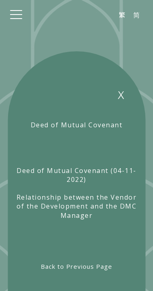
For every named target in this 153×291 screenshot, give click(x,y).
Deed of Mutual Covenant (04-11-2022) (76, 175)
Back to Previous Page (76, 266)
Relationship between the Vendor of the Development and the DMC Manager (77, 206)
